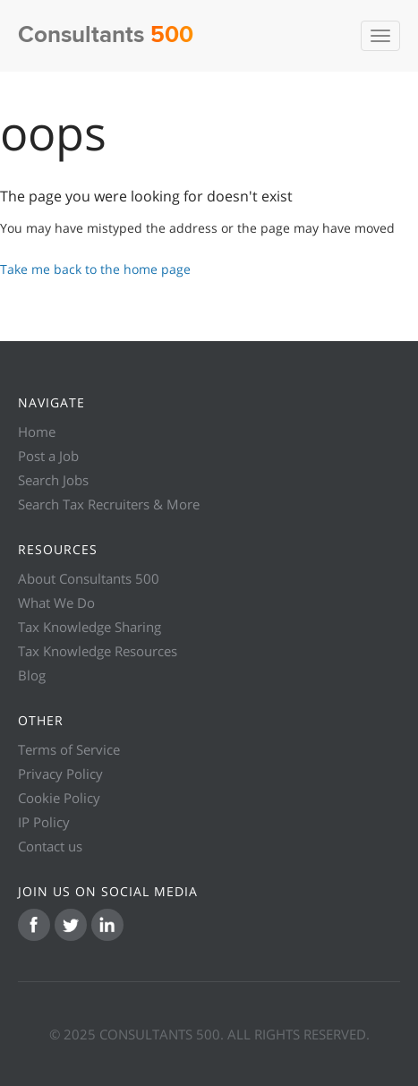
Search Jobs (53, 480)
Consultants (105, 35)
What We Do (56, 602)
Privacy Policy (60, 773)
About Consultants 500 (88, 578)
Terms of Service (69, 749)
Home (36, 431)
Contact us (50, 846)
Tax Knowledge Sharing (89, 627)
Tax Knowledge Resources (97, 651)
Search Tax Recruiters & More (109, 504)
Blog (32, 675)
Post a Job (48, 456)
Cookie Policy (59, 798)
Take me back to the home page (95, 269)
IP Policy (44, 822)
